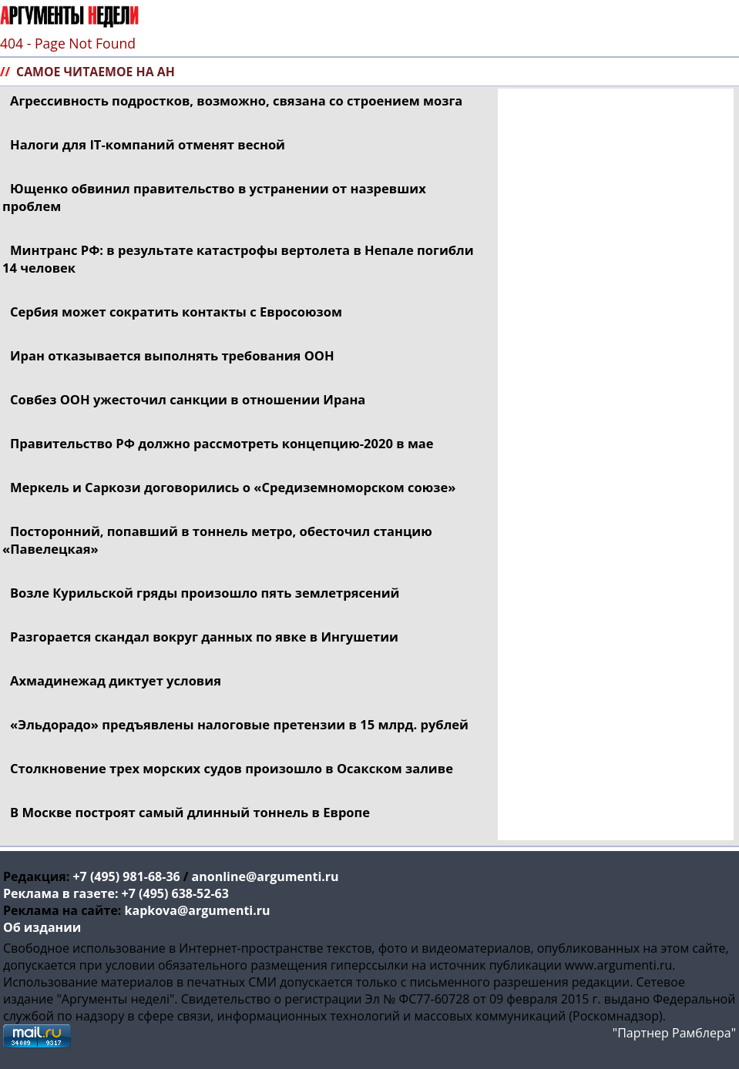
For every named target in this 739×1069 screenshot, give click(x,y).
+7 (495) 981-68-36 (126, 876)
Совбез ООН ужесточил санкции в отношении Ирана (187, 399)
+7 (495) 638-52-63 (175, 893)
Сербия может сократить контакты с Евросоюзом (176, 311)
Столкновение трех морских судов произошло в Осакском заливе (231, 768)
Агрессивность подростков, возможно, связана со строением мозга (236, 100)
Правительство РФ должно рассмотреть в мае (222, 443)
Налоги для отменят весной (147, 144)
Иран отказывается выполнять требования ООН (172, 355)
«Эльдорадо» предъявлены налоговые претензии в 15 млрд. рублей (239, 724)
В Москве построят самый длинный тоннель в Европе (190, 812)
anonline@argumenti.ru (265, 876)
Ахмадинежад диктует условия (115, 680)
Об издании (42, 927)
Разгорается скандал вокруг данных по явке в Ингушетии (204, 636)
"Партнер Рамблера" (674, 1032)
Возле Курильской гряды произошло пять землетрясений (205, 593)
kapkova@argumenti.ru (197, 910)
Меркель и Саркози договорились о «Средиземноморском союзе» (232, 487)
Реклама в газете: (60, 893)
